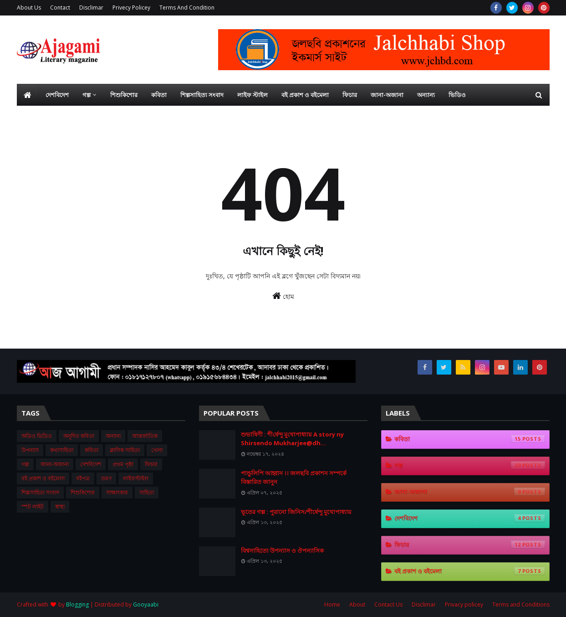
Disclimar (91, 7)
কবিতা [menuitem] (159, 95)
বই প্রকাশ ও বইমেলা (43, 478)
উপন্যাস (30, 450)
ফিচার (151, 464)
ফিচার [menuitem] (349, 95)
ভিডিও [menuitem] (457, 95)
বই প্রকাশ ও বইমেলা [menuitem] (305, 95)
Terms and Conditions (521, 604)
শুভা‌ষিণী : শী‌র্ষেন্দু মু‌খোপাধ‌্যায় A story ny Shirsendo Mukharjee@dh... (292, 438)
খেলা (157, 450)
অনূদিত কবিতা (78, 436)
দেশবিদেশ (90, 464)
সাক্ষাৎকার (117, 492)
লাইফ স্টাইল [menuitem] (252, 95)
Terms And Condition (186, 7)
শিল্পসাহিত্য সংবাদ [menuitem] (202, 95)
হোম (283, 296)
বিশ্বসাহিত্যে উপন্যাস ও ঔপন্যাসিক (282, 550)
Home (332, 604)
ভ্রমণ (106, 478)
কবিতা (91, 450)
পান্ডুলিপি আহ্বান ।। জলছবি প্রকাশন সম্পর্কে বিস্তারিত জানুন (294, 477)
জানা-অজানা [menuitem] (387, 95)
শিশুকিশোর (83, 492)
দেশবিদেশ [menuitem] (57, 95)
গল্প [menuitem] (86, 95)
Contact (60, 7)
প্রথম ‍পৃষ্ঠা (122, 464)
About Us (29, 7)
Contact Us (388, 604)
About (357, 604)
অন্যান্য (113, 436)
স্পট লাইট (32, 506)
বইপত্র (83, 478)
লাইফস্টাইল (135, 478)
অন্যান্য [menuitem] (426, 95)
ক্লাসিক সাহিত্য (125, 450)
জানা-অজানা (55, 464)
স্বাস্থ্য (60, 506)
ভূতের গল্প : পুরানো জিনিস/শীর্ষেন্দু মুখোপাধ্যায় (296, 512)
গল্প (25, 464)
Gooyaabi (145, 604)
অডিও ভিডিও (36, 436)
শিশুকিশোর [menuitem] (124, 95)
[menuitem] (28, 95)
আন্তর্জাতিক (145, 436)
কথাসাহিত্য (61, 450)
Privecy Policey (131, 7)
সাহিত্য (146, 492)
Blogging (77, 604)
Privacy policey (464, 604)
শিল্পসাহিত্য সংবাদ (40, 492)
